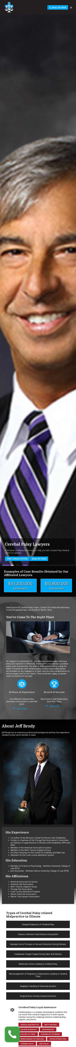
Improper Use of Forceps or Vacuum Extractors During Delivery (38, 944)
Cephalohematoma (57, 1039)
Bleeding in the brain (50, 1034)
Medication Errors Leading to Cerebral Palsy (38, 964)
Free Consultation (17, 559)
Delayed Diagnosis (29, 1029)
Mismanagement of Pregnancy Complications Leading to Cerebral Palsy (38, 975)
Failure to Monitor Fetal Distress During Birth (38, 934)
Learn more (22, 708)
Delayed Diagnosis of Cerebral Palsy (38, 924)
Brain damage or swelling (32, 1039)
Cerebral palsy (27, 1044)
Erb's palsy (44, 1044)
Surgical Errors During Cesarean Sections (38, 996)
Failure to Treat (28, 1034)
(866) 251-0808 (57, 7)
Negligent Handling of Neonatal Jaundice (38, 986)
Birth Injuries (50, 1025)
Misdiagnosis (48, 1029)
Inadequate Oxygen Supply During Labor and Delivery (38, 954)
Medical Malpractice (30, 1025)
